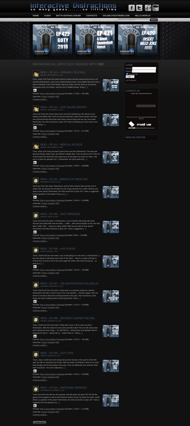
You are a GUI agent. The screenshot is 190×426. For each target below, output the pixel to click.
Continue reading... (40, 99)
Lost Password (131, 80)
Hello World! (143, 15)
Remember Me (132, 74)
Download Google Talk (133, 117)
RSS (57, 96)
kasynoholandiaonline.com (64, 20)
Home (36, 15)
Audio (47, 15)
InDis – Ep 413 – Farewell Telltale (62, 72)
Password (129, 71)
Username (129, 68)
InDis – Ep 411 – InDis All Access (61, 144)
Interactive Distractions (40, 3)
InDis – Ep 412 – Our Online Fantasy (63, 107)
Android (51, 96)
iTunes (44, 96)
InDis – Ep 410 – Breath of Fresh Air (63, 179)
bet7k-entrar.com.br (68, 15)
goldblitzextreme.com (116, 15)
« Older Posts (39, 422)
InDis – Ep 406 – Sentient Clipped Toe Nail (67, 318)
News (89, 20)
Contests (91, 15)
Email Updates (155, 8)
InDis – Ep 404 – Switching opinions (63, 387)
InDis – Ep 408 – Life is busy (58, 248)
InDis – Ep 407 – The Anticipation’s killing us (69, 283)
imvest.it (38, 20)
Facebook (132, 8)
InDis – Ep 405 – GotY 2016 (56, 353)
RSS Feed (148, 8)
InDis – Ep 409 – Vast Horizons (60, 214)
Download (61, 94)
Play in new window (47, 94)
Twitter (139, 8)
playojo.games (106, 20)
